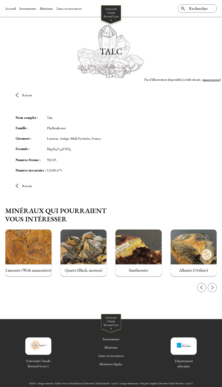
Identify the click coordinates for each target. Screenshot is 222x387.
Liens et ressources (69, 8)
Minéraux (46, 8)
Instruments (27, 8)
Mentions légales (111, 364)
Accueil (10, 8)
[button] (201, 295)
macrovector (211, 79)
